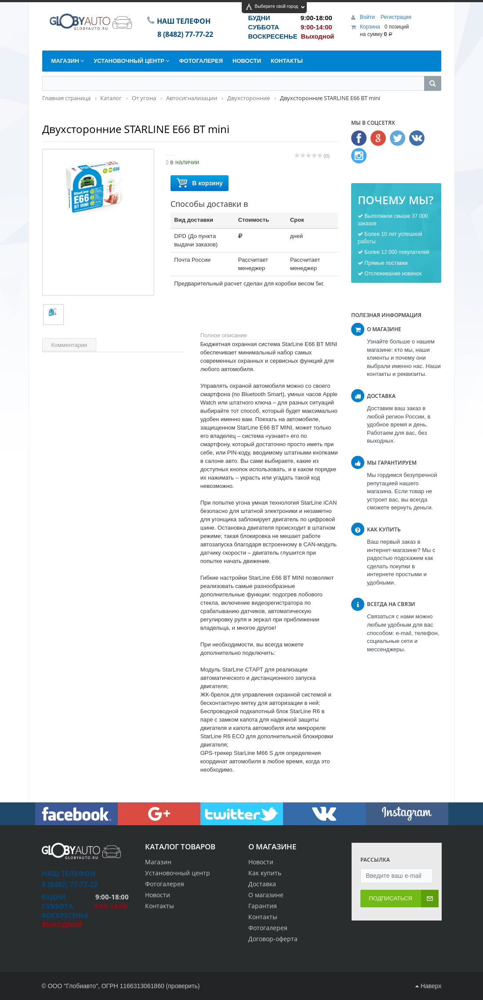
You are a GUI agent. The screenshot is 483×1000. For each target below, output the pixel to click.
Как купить (264, 873)
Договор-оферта (273, 939)
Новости (260, 862)
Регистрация (396, 17)
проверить (183, 985)
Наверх (428, 985)
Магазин (158, 862)
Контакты (262, 917)
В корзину (199, 183)
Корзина (370, 27)
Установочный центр (177, 873)
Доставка (262, 884)
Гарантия (262, 906)
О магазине (265, 895)
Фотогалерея (267, 928)
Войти (368, 17)
